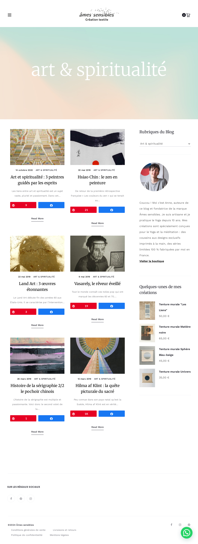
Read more (37, 218)
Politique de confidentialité (26, 535)
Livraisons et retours (64, 530)
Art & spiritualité (46, 170)
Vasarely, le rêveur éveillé (97, 283)
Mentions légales (59, 535)
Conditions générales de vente (28, 530)
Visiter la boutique (151, 261)
